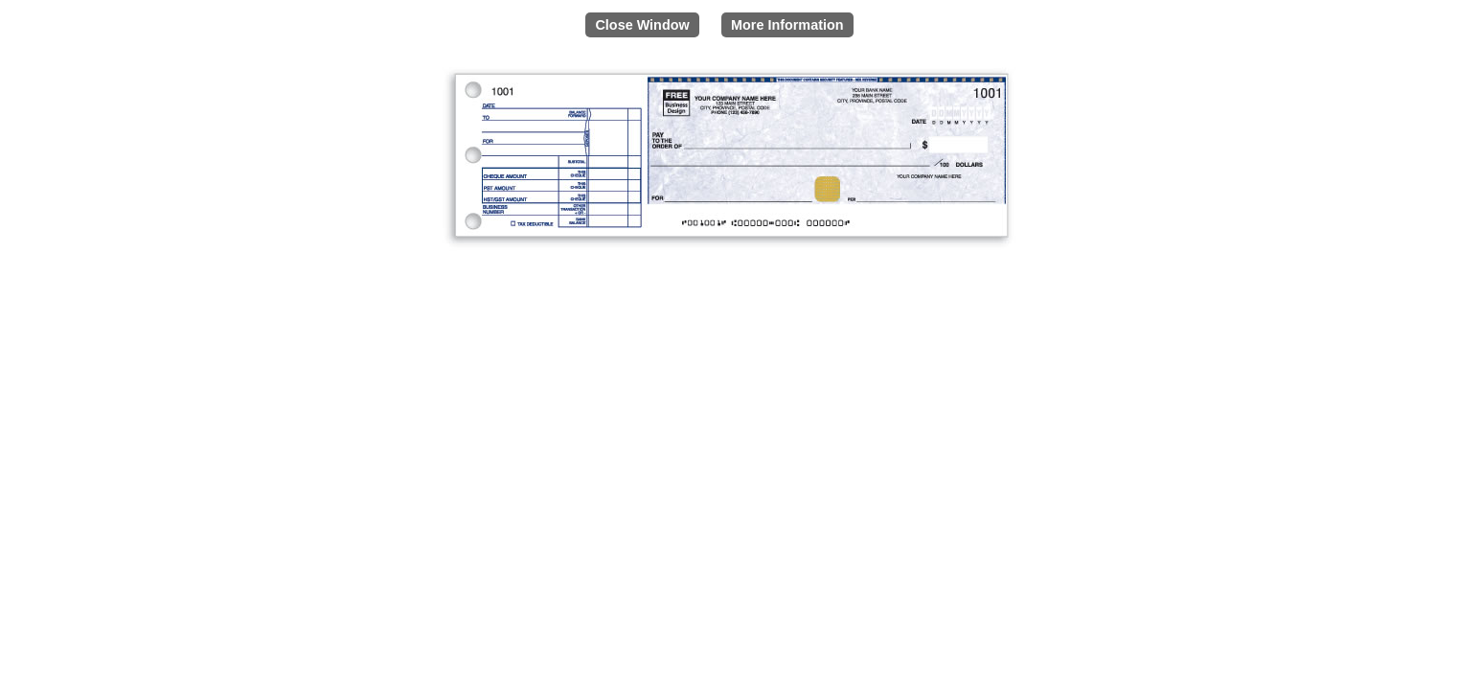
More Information (787, 25)
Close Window (642, 25)
